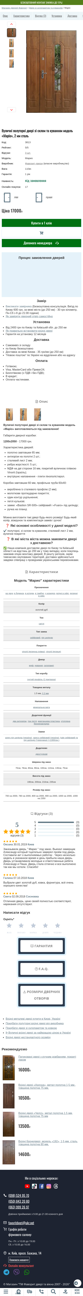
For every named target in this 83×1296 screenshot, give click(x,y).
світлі (41, 623)
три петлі (32, 721)
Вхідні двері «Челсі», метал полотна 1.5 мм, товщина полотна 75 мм (45, 1115)
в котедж (29, 593)
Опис (5, 16)
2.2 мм (45, 693)
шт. (28, 152)
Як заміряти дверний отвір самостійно (29, 316)
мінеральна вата (41, 707)
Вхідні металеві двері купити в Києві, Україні (33, 1018)
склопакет (49, 665)
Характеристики (21, 16)
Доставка (72, 16)
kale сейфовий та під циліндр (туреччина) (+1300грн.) (51, 738)
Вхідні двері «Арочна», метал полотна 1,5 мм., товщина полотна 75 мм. (47, 1086)
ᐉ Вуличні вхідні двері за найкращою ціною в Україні (38, 1032)
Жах (9, 933)
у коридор (50, 593)
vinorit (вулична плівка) (33, 651)
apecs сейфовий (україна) (46, 737)
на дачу (9, 593)
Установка (57, 16)
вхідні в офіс (62, 593)
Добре (45, 933)
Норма (33, 933)
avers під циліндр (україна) (18, 737)
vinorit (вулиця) (53, 651)
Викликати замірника (19, 306)
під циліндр (47, 637)
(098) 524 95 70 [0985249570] (18, 1195)
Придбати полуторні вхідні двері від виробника (35, 1023)
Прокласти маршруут (19, 1260)
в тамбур (39, 593)
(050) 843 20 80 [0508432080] (18, 1201)
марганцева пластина (49, 721)
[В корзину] (41, 233)
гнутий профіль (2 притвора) (41, 679)
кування (39, 665)
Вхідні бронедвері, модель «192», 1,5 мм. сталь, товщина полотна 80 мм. (48, 1143)
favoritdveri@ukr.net (21, 1222)
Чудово (57, 933)
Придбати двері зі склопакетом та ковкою (31, 1028)
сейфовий (35, 637)
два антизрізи (19, 721)
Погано (21, 933)
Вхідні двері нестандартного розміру (28, 1037)
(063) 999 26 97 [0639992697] (18, 1206)
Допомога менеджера (41, 243)
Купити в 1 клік (41, 222)
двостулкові (41, 754)
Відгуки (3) (40, 16)
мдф (31, 665)
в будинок (19, 593)
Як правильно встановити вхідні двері (29, 330)
